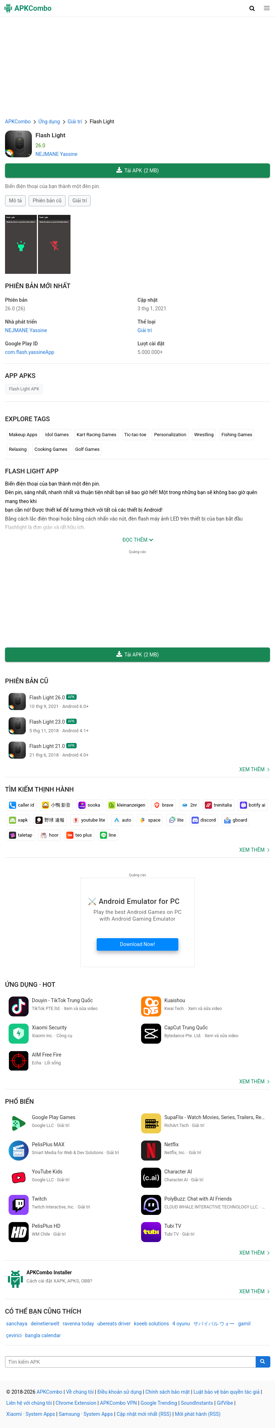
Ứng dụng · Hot (30, 984)
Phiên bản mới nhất (38, 286)
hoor (49, 835)
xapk (18, 820)
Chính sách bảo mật (167, 1392)
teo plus (79, 835)
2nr (189, 805)
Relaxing (17, 449)
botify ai (252, 805)
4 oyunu (181, 1323)
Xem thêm (252, 769)
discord (204, 820)
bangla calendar (43, 1335)
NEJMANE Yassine (56, 154)
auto (122, 820)
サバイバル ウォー (214, 1323)
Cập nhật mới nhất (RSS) (144, 1414)
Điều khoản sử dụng (119, 1392)
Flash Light (50, 135)
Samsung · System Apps (86, 1414)
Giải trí (79, 200)
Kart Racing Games (96, 434)
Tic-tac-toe (135, 434)
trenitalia (218, 805)
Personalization (170, 434)
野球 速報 (49, 820)
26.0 (15, 308)
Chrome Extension (76, 1403)
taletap (20, 835)
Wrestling (203, 434)
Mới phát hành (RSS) (198, 1414)
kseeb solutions (151, 1323)
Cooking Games (50, 449)
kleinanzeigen (126, 805)
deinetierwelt (45, 1323)
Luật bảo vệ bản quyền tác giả (226, 1392)
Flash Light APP (31, 471)
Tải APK (137, 170)
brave (163, 805)
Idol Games (57, 434)
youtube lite (88, 820)
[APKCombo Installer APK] (137, 1277)
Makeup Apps (23, 434)
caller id (21, 805)
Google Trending (159, 1403)
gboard (235, 820)
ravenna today (78, 1323)
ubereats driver (114, 1323)
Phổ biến (19, 1101)
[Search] (263, 1362)
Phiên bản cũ (47, 200)
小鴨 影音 (56, 805)
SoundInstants (197, 1403)
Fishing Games (236, 434)
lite (175, 820)
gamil (244, 1323)
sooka (89, 805)
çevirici (14, 1335)
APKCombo (18, 121)
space (149, 820)
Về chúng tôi (79, 1392)
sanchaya (16, 1323)
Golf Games (87, 449)
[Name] (130, 1362)
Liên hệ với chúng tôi (29, 1403)
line (108, 835)
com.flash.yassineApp (29, 352)
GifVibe (225, 1403)
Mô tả (15, 200)
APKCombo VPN (118, 1403)
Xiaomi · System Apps (30, 1414)
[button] (252, 8)
